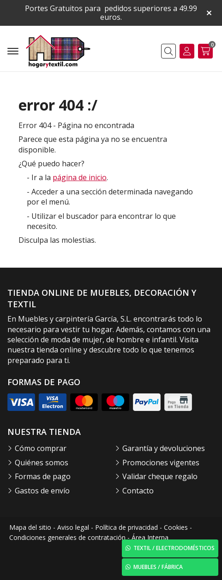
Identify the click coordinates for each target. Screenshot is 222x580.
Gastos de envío (42, 491)
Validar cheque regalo (160, 476)
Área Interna (150, 537)
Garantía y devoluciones (163, 448)
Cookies (176, 527)
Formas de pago (43, 476)
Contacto (138, 491)
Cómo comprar (40, 448)
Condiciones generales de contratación (67, 537)
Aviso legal (73, 527)
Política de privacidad (126, 527)
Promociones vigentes (160, 462)
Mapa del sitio (30, 527)
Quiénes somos (41, 462)
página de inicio (80, 177)
